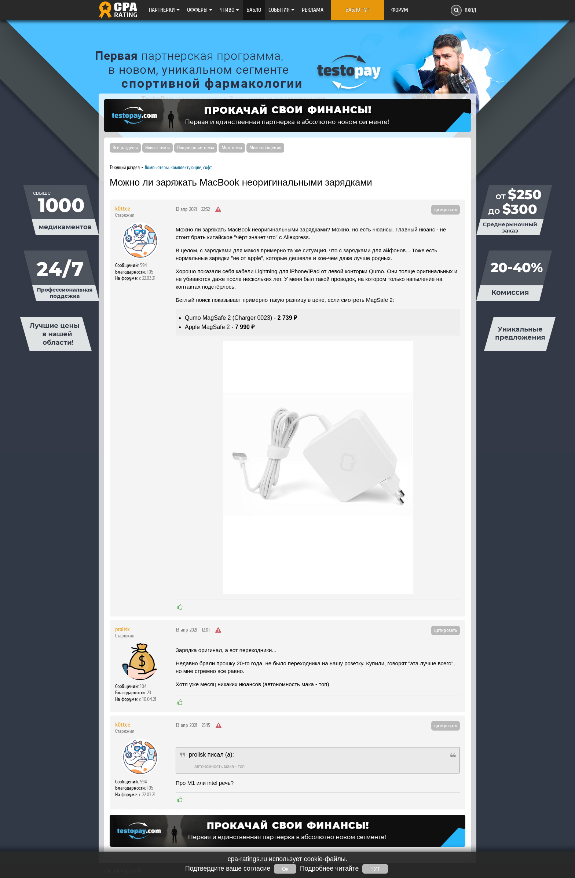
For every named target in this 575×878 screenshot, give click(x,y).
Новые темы (157, 148)
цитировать (445, 210)
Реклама (312, 10)
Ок (285, 869)
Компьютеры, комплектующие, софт (178, 167)
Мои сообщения (265, 148)
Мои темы (231, 148)
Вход (470, 10)
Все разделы (125, 148)
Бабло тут (357, 10)
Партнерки (164, 10)
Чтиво (229, 10)
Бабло (253, 10)
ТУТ (375, 869)
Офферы (199, 10)
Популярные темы (195, 148)
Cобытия (281, 10)
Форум (399, 10)
